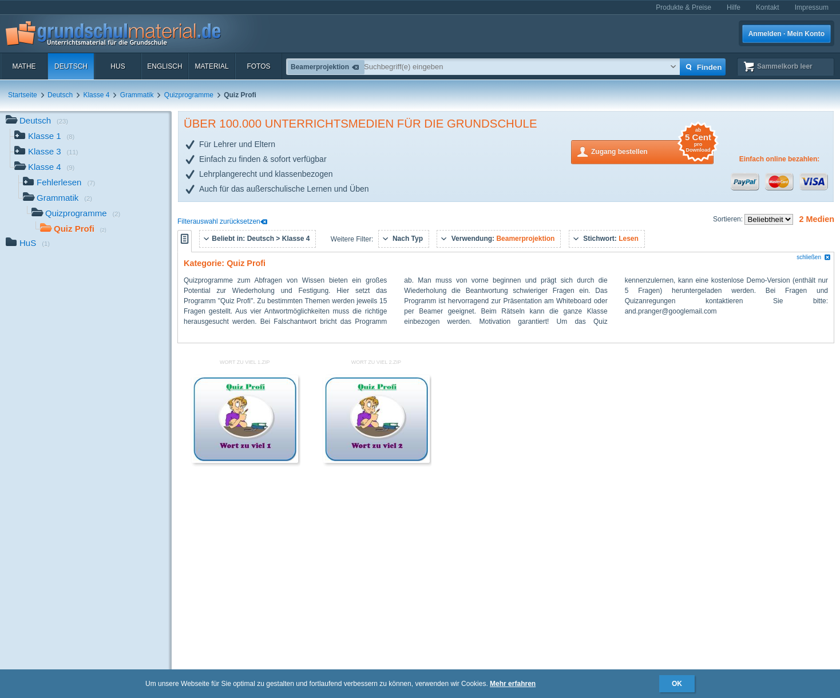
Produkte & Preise (683, 7)
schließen (814, 257)
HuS (117, 66)
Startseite (22, 95)
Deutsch (71, 66)
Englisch (164, 66)
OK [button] (677, 684)
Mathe (23, 66)
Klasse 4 (96, 95)
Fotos (258, 66)
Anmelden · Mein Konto (786, 34)
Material (211, 66)
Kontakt (767, 7)
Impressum (812, 7)
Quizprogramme (188, 95)
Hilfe (733, 7)
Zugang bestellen (652, 150)
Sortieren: (728, 219)
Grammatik (137, 95)
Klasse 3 (46, 152)
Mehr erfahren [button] (513, 684)
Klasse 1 (44, 137)
